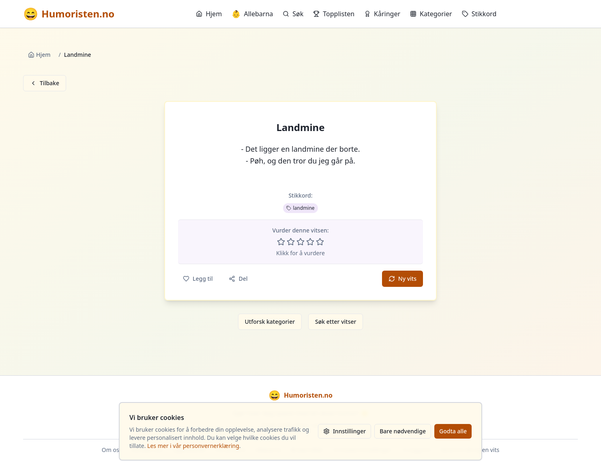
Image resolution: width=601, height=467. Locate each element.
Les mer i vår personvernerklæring (193, 446)
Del (238, 278)
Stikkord (479, 13)
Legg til (197, 278)
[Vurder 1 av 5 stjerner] (281, 241)
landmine (300, 207)
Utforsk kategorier (270, 321)
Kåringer (382, 13)
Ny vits (402, 278)
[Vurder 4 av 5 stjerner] (310, 241)
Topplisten (333, 13)
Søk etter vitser (335, 321)
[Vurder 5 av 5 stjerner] (320, 241)
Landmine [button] (300, 127)
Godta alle (453, 431)
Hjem (209, 13)
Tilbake (44, 83)
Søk (293, 13)
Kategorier (431, 13)
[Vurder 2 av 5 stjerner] (290, 241)
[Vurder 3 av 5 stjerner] (300, 241)
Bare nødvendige (403, 431)
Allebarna (252, 13)
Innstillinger (344, 431)
